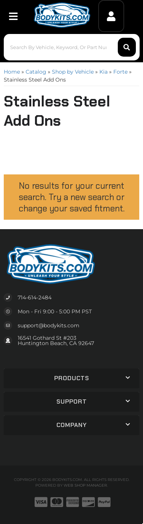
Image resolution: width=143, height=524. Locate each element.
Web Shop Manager (85, 485)
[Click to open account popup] (111, 16)
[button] (72, 47)
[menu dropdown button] (13, 16)
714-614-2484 (35, 297)
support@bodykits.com (48, 325)
